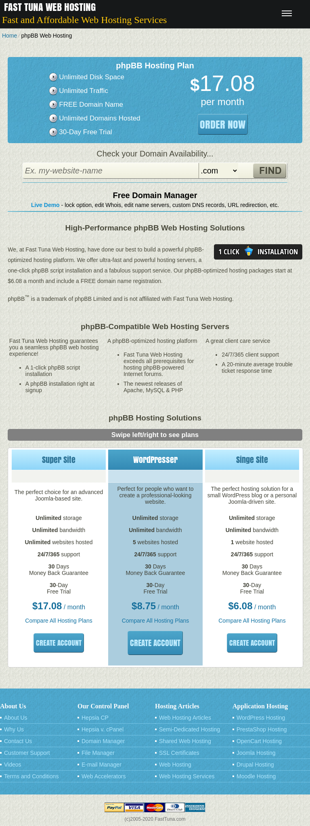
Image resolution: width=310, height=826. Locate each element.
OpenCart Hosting (259, 741)
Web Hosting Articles (185, 717)
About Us (15, 717)
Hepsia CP (95, 717)
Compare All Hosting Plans (58, 620)
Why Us (14, 729)
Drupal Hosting (255, 764)
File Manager (98, 753)
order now (222, 124)
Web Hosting (175, 764)
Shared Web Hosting (185, 741)
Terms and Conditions (31, 776)
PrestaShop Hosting (262, 729)
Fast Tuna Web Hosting (50, 7)
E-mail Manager (101, 764)
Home (9, 35)
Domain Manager (103, 741)
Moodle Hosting (256, 776)
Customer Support (27, 753)
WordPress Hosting (261, 717)
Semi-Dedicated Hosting (189, 729)
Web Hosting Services (186, 776)
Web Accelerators (104, 776)
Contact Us (18, 741)
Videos (12, 764)
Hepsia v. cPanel (103, 729)
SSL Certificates (179, 753)
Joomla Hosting (256, 753)
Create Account (59, 643)
